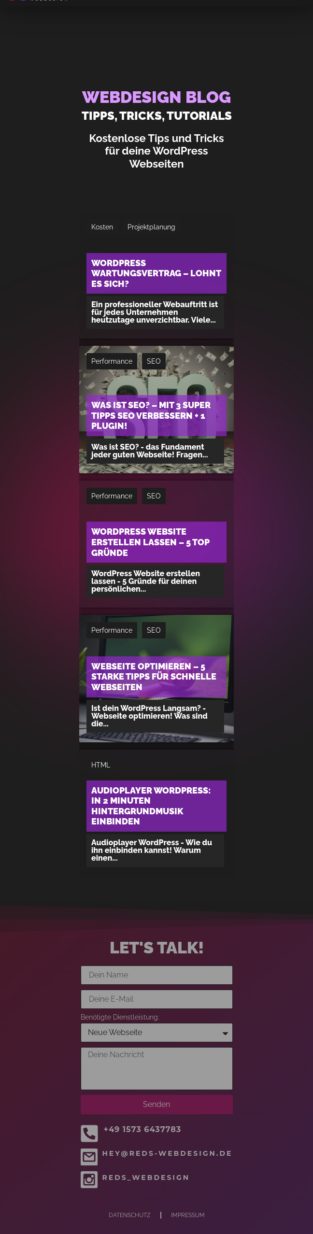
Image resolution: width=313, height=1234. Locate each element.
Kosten (102, 227)
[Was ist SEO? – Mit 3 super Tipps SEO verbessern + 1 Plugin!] (156, 409)
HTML (100, 765)
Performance (111, 361)
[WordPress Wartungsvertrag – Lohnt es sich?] (156, 275)
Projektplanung (151, 227)
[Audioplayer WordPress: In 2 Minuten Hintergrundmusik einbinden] (156, 813)
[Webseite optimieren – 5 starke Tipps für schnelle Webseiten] (156, 678)
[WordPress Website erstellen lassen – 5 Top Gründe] (156, 544)
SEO (154, 361)
